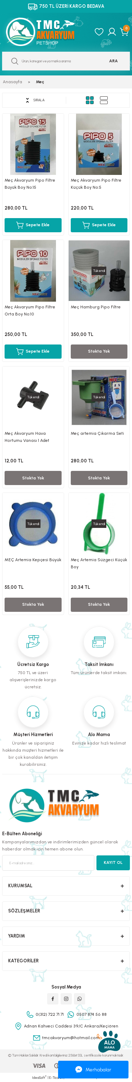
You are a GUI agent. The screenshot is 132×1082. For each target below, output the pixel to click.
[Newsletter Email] (48, 863)
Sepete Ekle (33, 225)
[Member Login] (112, 32)
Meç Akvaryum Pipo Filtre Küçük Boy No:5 (96, 184)
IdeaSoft (39, 1077)
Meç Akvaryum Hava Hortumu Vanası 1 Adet (27, 437)
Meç (40, 81)
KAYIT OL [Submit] (113, 862)
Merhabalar (93, 1070)
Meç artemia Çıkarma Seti (97, 433)
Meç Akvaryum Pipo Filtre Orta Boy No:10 (30, 310)
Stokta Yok (99, 351)
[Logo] (46, 32)
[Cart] (125, 32)
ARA (113, 60)
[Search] (66, 61)
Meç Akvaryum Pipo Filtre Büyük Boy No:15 (30, 184)
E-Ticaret (56, 1077)
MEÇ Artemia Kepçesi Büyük (33, 559)
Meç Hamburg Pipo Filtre (96, 306)
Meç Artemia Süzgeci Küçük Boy (99, 563)
